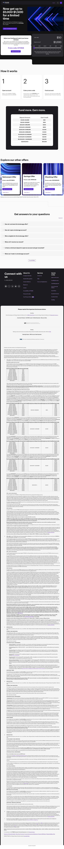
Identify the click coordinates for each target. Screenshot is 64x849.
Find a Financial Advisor (54, 290)
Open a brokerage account (10, 28)
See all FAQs (32, 263)
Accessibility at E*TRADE (28, 293)
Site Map (53, 302)
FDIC (50, 334)
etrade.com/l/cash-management (32, 822)
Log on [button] (54, 2)
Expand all (60, 217)
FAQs (38, 281)
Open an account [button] (16, 51)
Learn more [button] (6, 192)
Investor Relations (27, 284)
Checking (14, 758)
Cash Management (55, 286)
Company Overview (27, 278)
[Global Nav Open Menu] (61, 3)
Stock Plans (53, 293)
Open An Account (55, 280)
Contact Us (39, 278)
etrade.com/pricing (51, 627)
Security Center (54, 299)
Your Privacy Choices (28, 299)
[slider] (34, 48)
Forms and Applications (42, 284)
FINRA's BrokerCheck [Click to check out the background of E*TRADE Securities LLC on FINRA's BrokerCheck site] (30, 317)
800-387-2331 (8, 282)
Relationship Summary (54, 317)
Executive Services (55, 296)
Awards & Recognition (27, 281)
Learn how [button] (27, 192)
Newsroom (25, 287)
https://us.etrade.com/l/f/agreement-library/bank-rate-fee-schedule (33, 671)
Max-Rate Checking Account (21, 758)
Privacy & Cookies (27, 296)
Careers (24, 290)
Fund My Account (54, 283)
